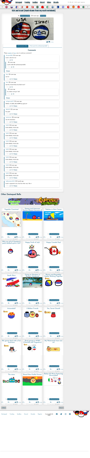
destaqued (43, 15)
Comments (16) (22, 46)
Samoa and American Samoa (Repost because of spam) (32, 209)
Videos (49, 2)
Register (83, 2)
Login (78, 2)
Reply (8, 71)
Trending (27, 2)
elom (7, 74)
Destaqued (18, 2)
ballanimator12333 (10, 181)
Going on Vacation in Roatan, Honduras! (32, 275)
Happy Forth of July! (32, 242)
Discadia (55, 2)
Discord (42, 2)
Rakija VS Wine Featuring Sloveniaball (53, 374)
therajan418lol (9, 55)
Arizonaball (11, 308)
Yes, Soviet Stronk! (53, 308)
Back (4, 407)
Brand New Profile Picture (32, 374)
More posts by (38, 46)
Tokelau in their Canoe (53, 209)
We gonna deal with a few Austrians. (11, 341)
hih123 (7, 125)
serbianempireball (25, 15)
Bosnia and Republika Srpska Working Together (53, 275)
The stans (11, 374)
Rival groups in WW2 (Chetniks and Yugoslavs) (32, 341)
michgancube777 (10, 101)
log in (15, 53)
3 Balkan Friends (32, 308)
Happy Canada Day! (53, 242)
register (10, 53)
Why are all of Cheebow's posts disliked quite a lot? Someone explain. (11, 242)
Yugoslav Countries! (11, 209)
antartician (8, 117)
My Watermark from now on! (53, 341)
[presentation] (2, 7)
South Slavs (11, 275)
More (61, 407)
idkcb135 (8, 109)
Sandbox (35, 2)
